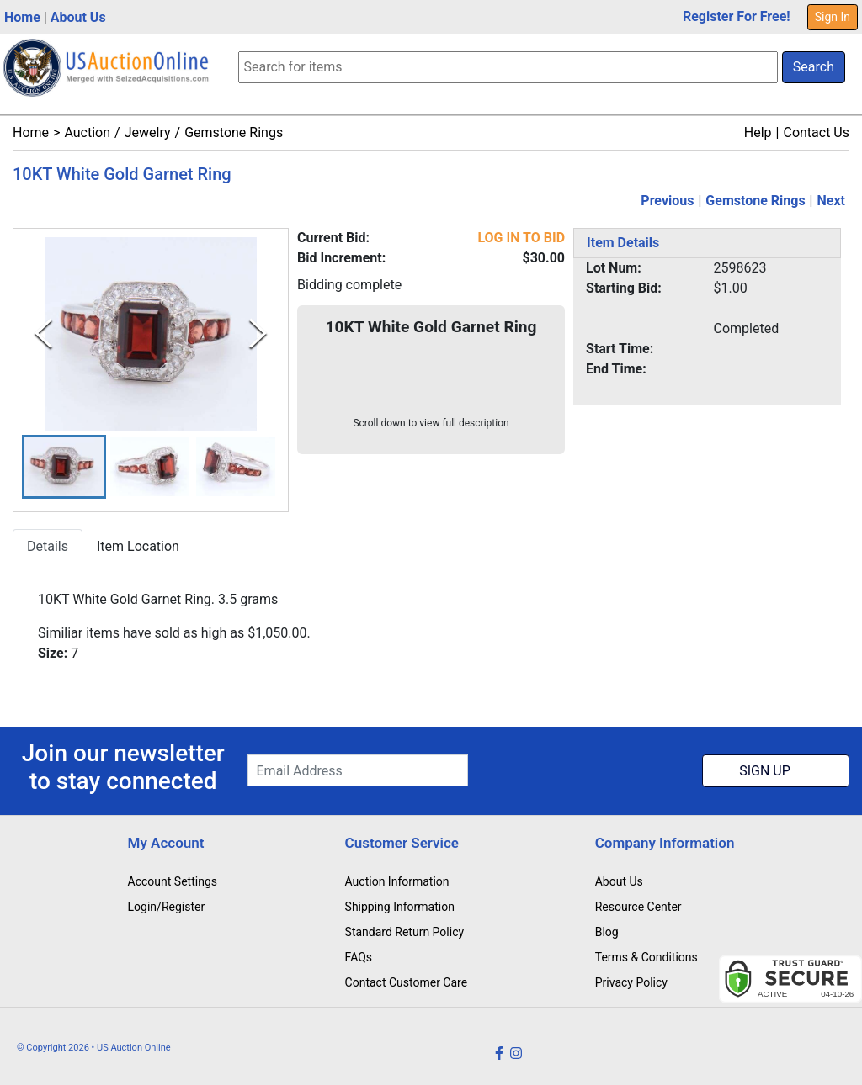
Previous (667, 201)
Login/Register (166, 906)
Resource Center (638, 906)
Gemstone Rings (233, 132)
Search (813, 67)
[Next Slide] (258, 333)
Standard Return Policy (405, 932)
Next (831, 201)
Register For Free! (736, 16)
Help (758, 132)
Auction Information (397, 881)
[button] (64, 467)
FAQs (359, 957)
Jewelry (148, 132)
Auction (87, 132)
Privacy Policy (631, 982)
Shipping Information (400, 906)
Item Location (138, 547)
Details (47, 547)
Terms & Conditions (646, 957)
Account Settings (172, 881)
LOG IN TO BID (521, 238)
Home (22, 17)
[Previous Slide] (43, 333)
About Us (78, 17)
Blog (607, 932)
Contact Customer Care (406, 982)
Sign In (832, 17)
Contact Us (816, 132)
